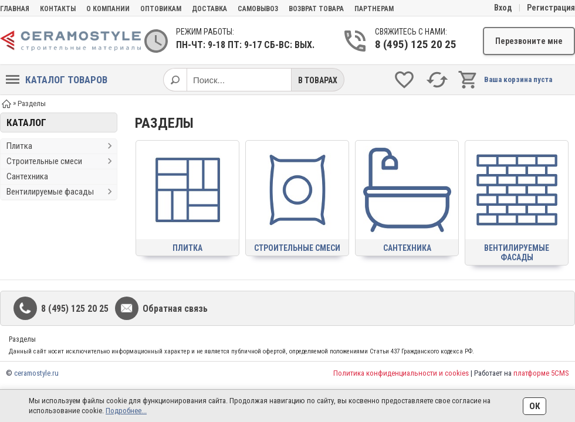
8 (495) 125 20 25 (415, 44)
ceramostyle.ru (36, 373)
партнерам (374, 9)
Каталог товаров (56, 80)
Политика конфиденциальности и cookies (401, 373)
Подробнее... (126, 410)
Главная (14, 9)
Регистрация (551, 7)
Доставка (209, 9)
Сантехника (27, 176)
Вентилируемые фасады (50, 191)
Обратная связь (175, 308)
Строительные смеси (44, 161)
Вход (503, 7)
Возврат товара (316, 9)
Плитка (19, 146)
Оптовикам (160, 9)
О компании (108, 9)
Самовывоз (258, 9)
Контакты (58, 9)
